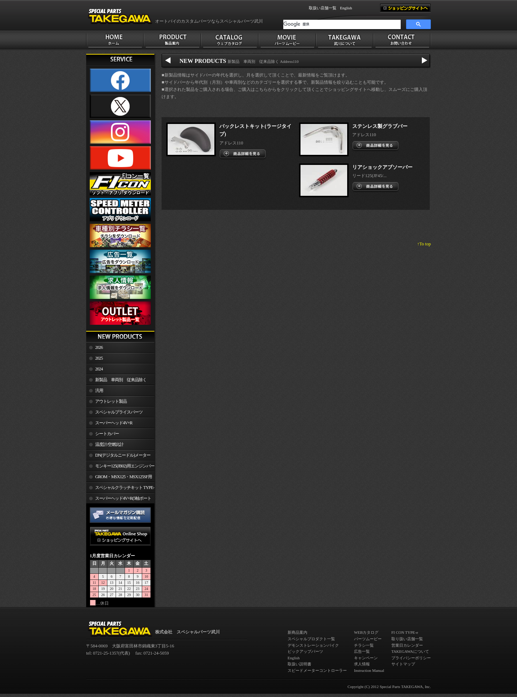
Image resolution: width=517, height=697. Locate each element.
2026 (99, 347)
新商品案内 (297, 632)
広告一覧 (362, 651)
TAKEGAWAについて (410, 651)
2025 (99, 358)
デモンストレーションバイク (313, 645)
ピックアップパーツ (305, 651)
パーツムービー (368, 639)
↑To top (424, 243)
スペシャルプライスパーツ (119, 412)
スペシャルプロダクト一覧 (311, 639)
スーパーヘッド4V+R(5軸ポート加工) (118, 500)
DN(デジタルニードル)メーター (122, 455)
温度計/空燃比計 (109, 444)
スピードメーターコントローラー (317, 670)
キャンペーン (366, 658)
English (346, 8)
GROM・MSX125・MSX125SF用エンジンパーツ (119, 478)
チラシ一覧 (364, 645)
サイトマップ (403, 664)
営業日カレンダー (407, 645)
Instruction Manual (369, 670)
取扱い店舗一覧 (322, 8)
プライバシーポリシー (411, 658)
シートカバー (107, 433)
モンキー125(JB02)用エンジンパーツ (120, 467)
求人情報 (362, 664)
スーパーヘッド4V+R (113, 422)
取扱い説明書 (299, 664)
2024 (99, 368)
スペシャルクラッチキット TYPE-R (120, 489)
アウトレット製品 (111, 401)
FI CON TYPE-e (404, 632)
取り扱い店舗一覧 (407, 639)
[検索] (342, 24)
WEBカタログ (366, 632)
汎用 (99, 390)
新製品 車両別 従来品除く (120, 379)
